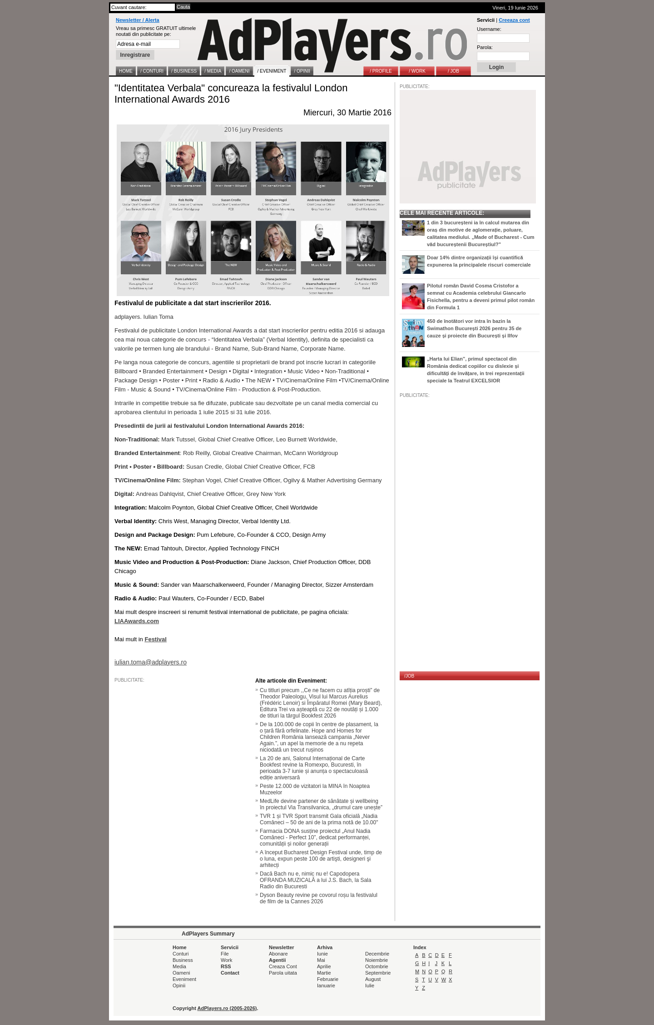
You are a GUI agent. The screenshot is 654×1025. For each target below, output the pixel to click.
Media (179, 966)
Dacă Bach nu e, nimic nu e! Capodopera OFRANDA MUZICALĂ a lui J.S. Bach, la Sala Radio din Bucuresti (315, 880)
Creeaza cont (514, 20)
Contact (230, 972)
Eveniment (184, 979)
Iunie (322, 953)
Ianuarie (326, 985)
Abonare (278, 953)
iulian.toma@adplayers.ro (150, 662)
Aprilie (324, 966)
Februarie (327, 979)
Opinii (179, 985)
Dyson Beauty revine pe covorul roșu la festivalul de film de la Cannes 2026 (318, 898)
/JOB (409, 675)
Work (226, 960)
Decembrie (377, 953)
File (225, 953)
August (373, 979)
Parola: (485, 47)
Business (183, 960)
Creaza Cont (283, 966)
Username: (489, 29)
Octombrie (376, 966)
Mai (321, 960)
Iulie (369, 985)
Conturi (180, 953)
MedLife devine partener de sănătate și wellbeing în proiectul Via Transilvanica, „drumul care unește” (321, 804)
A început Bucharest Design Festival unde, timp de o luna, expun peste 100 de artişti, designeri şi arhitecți (321, 858)
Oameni (181, 972)
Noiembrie (376, 960)
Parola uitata (283, 972)
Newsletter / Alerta (137, 20)
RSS (226, 966)
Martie (324, 972)
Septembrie (378, 972)
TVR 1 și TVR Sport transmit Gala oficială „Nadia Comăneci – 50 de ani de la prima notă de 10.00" (319, 819)
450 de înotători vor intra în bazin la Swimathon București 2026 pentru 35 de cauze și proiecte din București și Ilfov (474, 328)
